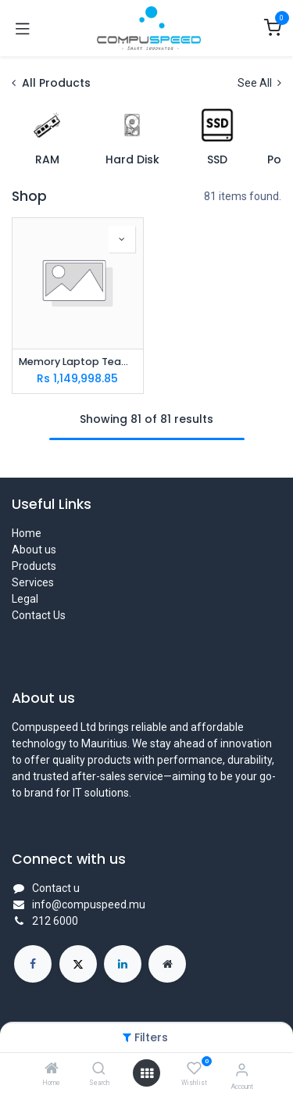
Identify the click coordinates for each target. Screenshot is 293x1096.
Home (26, 533)
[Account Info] (241, 1070)
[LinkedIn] (122, 964)
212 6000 (55, 921)
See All (259, 83)
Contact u (56, 888)
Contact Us (39, 615)
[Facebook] (33, 964)
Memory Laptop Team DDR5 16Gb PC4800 (78, 361)
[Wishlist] (194, 1068)
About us (34, 549)
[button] (122, 239)
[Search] (98, 1069)
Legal (25, 599)
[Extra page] (167, 964)
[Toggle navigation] (23, 28)
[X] (78, 964)
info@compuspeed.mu (88, 904)
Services (33, 582)
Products (34, 566)
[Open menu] (147, 1073)
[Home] (52, 1069)
